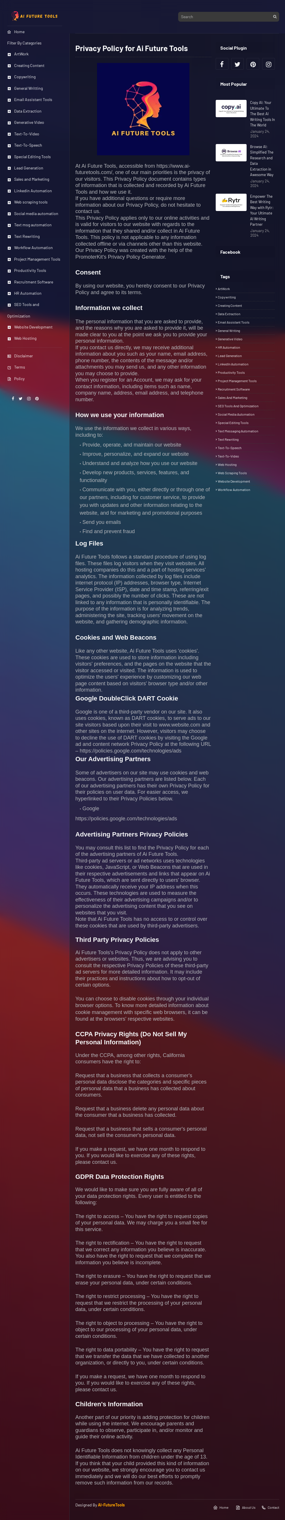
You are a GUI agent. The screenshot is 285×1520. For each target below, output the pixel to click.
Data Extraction (229, 314)
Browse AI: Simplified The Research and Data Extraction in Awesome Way (261, 160)
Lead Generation (230, 356)
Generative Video (230, 339)
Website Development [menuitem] (30, 326)
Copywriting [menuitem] (21, 76)
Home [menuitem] (16, 31)
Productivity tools (231, 372)
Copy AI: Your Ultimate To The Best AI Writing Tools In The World (262, 113)
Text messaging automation (238, 431)
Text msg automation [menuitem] (29, 224)
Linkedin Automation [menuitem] (29, 190)
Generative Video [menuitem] (25, 122)
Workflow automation (234, 490)
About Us (246, 1507)
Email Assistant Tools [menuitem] (29, 99)
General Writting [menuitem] (25, 88)
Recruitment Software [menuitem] (30, 281)
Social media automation (236, 414)
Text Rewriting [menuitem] (23, 236)
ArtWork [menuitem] (18, 53)
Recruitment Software (234, 389)
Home (220, 1507)
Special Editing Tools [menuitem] (29, 156)
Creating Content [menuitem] (25, 65)
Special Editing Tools (233, 423)
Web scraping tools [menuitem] (27, 201)
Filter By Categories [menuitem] (24, 42)
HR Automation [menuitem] (24, 293)
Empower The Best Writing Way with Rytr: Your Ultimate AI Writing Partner (261, 210)
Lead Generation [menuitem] (25, 167)
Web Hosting (227, 464)
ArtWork (224, 289)
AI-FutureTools (111, 1504)
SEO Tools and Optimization (238, 406)
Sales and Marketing (232, 397)
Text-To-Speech (229, 448)
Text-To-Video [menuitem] (23, 133)
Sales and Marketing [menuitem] (28, 179)
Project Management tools (237, 381)
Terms (16, 367)
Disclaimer (20, 355)
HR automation (229, 347)
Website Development (234, 481)
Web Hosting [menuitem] (21, 338)
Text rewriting (228, 439)
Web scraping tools (232, 473)
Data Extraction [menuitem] (24, 111)
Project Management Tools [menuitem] (33, 259)
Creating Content (230, 305)
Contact (270, 1507)
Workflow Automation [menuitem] (30, 247)
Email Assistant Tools (233, 322)
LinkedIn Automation (233, 364)
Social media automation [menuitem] (32, 213)
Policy (16, 378)
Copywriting (227, 297)
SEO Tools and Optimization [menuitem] (23, 310)
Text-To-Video (228, 456)
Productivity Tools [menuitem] (26, 270)
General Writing (229, 330)
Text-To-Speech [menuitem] (24, 145)
